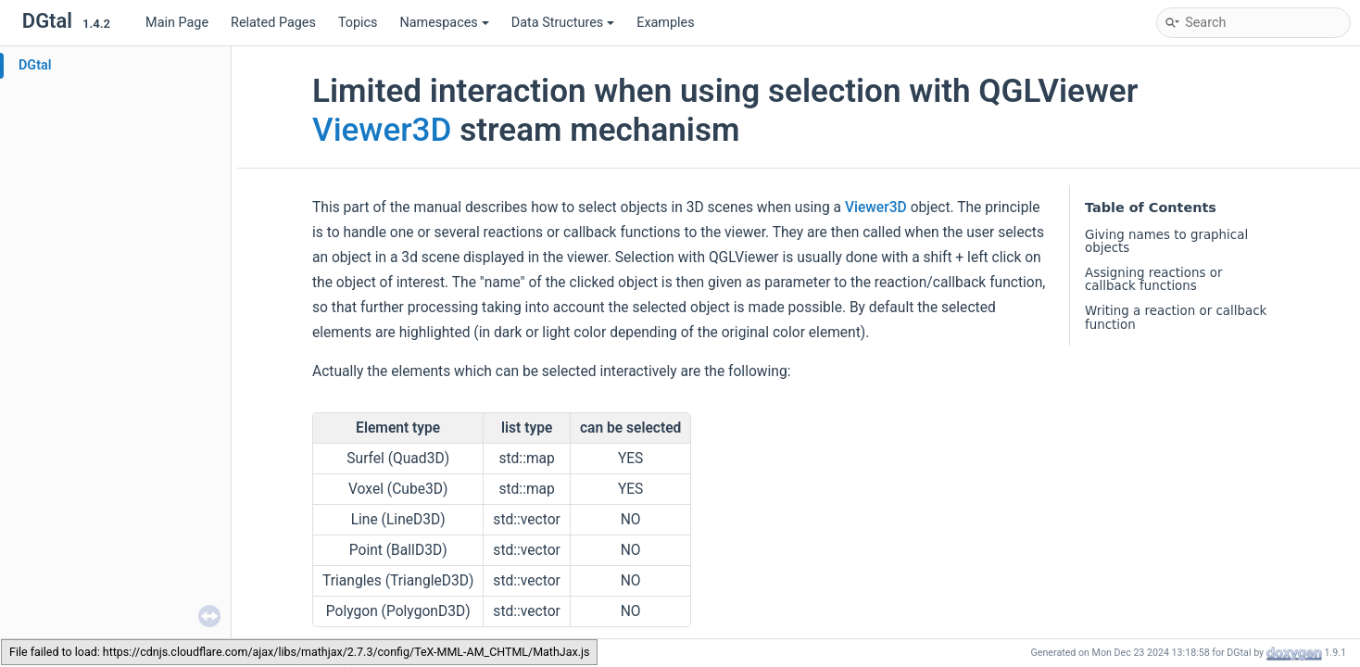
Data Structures (562, 23)
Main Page (176, 23)
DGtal (35, 65)
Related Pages (273, 23)
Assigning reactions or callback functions (1153, 279)
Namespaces (444, 23)
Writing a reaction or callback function (1175, 317)
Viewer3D (381, 129)
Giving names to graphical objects (1166, 241)
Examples (665, 23)
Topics (358, 23)
